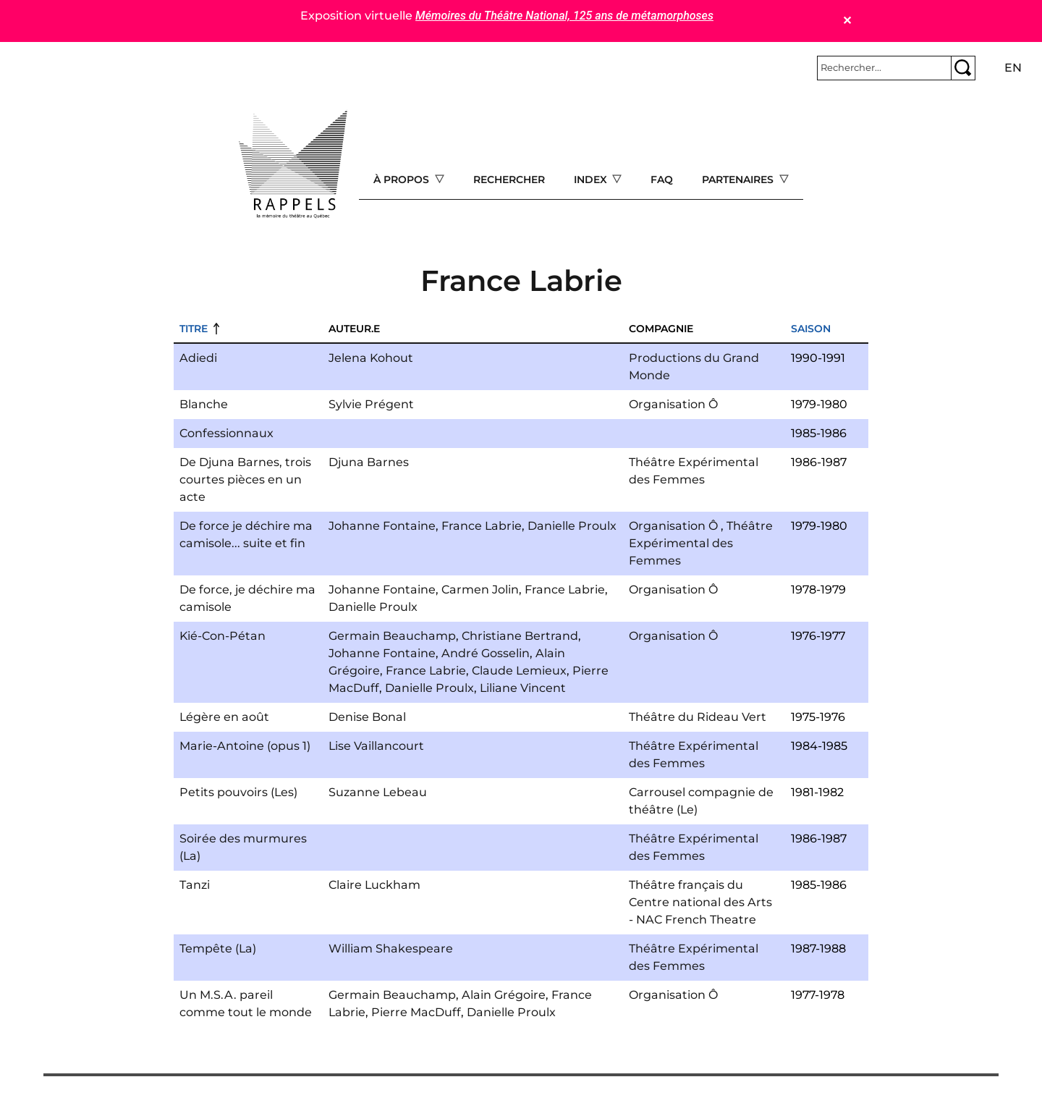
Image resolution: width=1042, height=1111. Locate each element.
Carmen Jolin (480, 589)
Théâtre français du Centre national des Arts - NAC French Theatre (700, 902)
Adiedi (198, 358)
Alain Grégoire (504, 995)
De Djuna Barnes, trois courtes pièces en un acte (245, 479)
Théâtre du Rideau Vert (697, 717)
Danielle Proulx (572, 526)
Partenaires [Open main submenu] (739, 179)
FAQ (662, 179)
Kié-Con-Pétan (222, 636)
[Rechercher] (884, 68)
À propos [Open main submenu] (402, 179)
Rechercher (509, 179)
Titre (193, 328)
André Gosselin (485, 653)
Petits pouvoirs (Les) (238, 792)
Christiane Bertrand (520, 636)
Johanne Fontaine (382, 526)
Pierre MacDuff (416, 1012)
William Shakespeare (391, 948)
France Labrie (481, 526)
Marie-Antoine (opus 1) (244, 746)
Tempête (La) (217, 948)
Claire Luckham (374, 885)
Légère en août (224, 717)
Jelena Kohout (371, 358)
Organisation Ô (673, 404)
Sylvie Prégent (371, 404)
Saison (811, 328)
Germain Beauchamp (392, 636)
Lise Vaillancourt (376, 746)
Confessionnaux (226, 433)
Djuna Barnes (369, 462)
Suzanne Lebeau (378, 792)
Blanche (203, 404)
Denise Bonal (367, 717)
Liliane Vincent (523, 688)
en (1013, 68)
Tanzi (194, 885)
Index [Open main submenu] (592, 179)
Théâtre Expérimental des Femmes (701, 543)
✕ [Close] (847, 21)
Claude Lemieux (519, 670)
